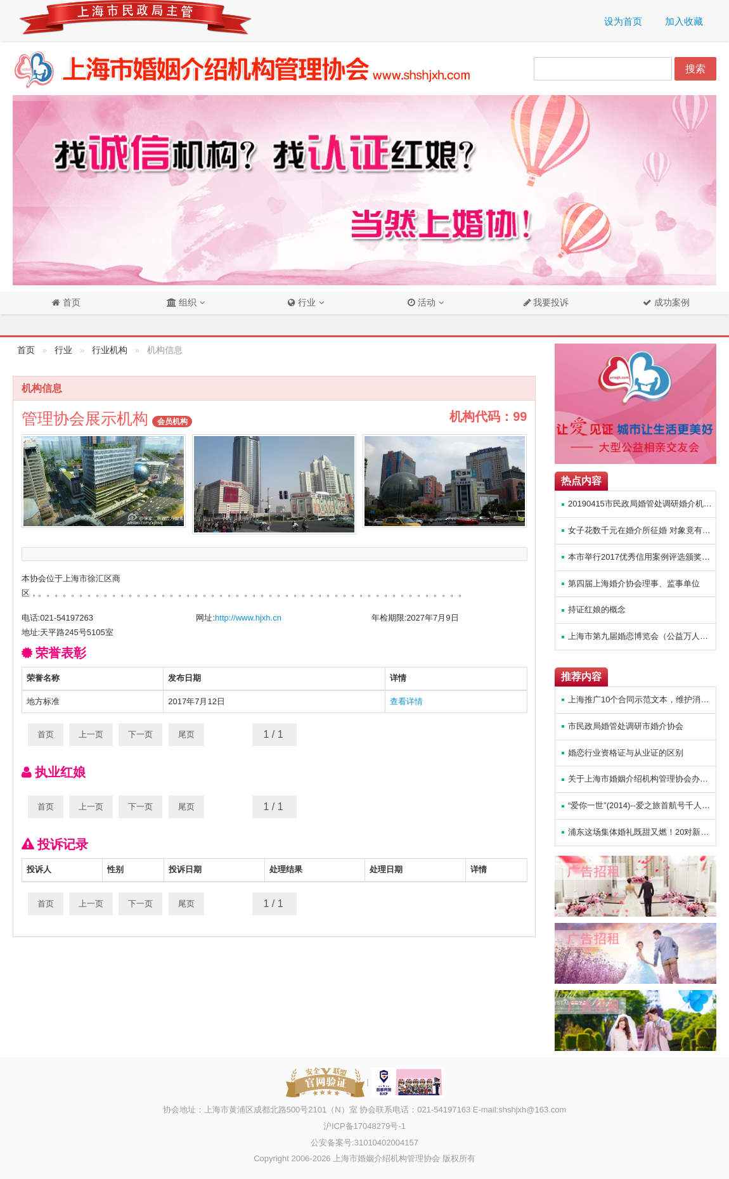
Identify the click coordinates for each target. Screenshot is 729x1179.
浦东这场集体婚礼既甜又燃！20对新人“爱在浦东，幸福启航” (642, 832)
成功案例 (671, 302)
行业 (302, 302)
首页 (70, 302)
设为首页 (623, 21)
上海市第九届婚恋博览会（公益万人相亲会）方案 (642, 636)
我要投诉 (550, 302)
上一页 (91, 734)
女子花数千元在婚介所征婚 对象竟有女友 (642, 530)
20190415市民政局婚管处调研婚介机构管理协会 (642, 503)
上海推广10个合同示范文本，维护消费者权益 (642, 699)
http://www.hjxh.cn (248, 617)
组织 (182, 302)
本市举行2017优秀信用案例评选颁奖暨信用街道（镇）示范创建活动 (642, 557)
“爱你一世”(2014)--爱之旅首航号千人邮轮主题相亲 (642, 805)
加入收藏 (684, 21)
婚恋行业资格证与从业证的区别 (625, 752)
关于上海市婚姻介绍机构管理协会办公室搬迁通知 (642, 778)
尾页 (186, 734)
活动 (421, 302)
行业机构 (109, 350)
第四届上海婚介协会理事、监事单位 (634, 583)
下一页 (140, 734)
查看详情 (406, 701)
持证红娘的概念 (597, 609)
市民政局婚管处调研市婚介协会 (625, 726)
